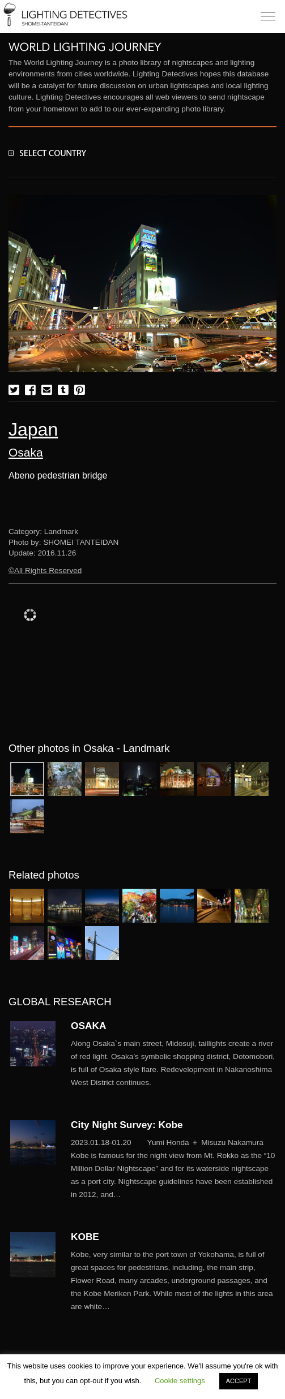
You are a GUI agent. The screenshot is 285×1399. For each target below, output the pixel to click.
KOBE (85, 1236)
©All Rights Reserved (45, 570)
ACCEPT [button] (239, 1381)
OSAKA (88, 1025)
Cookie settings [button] (180, 1380)
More (174, 1063)
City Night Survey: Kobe (127, 1124)
